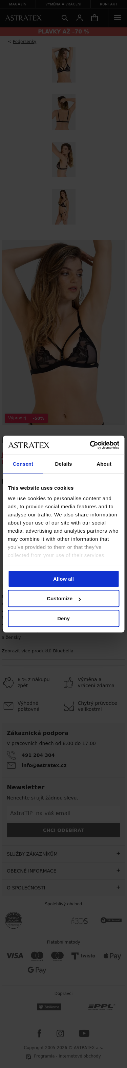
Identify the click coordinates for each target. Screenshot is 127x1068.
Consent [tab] (23, 464)
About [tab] (104, 464)
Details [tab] (63, 464)
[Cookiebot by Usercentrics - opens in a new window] (90, 445)
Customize (64, 598)
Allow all (63, 579)
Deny (63, 618)
